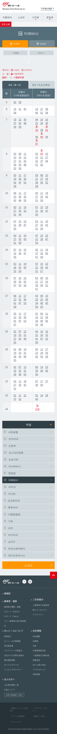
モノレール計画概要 (12, 641)
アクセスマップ (39, 669)
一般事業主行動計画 (41, 655)
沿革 (34, 645)
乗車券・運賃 (10, 601)
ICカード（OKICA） (12, 611)
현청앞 (15, 52)
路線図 (7, 593)
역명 (39, 424)
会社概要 (36, 636)
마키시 (41, 52)
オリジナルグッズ (11, 665)
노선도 (21, 17)
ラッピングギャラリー (13, 669)
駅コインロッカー (40, 610)
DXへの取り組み (39, 665)
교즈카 (28, 541)
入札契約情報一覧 (11, 685)
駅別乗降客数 (9, 660)
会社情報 (37, 630)
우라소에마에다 (28, 548)
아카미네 (28, 439)
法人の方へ (9, 679)
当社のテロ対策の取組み (14, 655)
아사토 (28, 493)
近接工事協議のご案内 (14, 695)
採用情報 (36, 674)
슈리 (28, 528)
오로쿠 (28, 445)
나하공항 (28, 432)
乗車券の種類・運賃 (12, 607)
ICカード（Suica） (12, 616)
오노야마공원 (28, 452)
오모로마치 (28, 500)
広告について (9, 689)
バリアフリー (38, 614)
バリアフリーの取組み (13, 650)
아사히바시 (28, 466)
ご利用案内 (38, 599)
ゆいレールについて (13, 630)
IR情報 (35, 641)
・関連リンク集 (38, 716)
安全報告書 (8, 645)
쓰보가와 (28, 459)
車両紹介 (7, 636)
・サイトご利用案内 (17, 716)
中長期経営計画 (39, 650)
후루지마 (28, 507)
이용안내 (7, 17)
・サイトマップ (15, 722)
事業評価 (36, 660)
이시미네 (28, 535)
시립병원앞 (28, 514)
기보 (28, 521)
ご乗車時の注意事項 (41, 605)
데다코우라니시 (28, 555)
